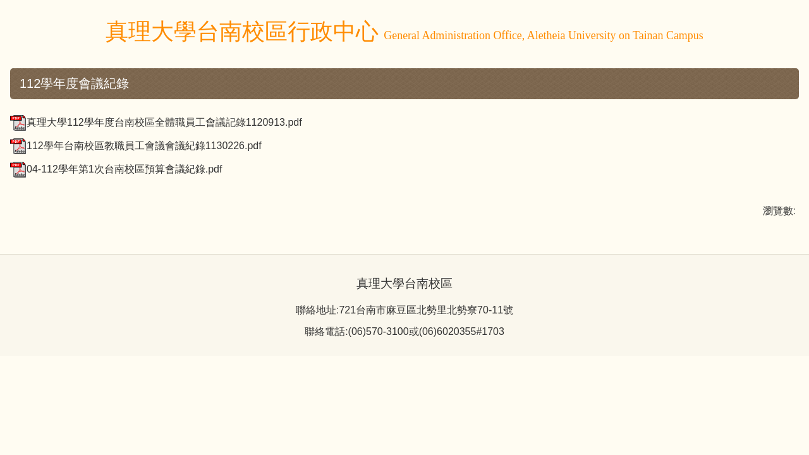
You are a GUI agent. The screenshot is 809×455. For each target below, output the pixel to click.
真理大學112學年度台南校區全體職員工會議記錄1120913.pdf (156, 122)
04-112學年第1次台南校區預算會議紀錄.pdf (116, 169)
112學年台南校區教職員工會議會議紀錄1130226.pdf (136, 145)
